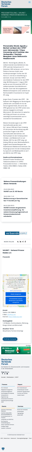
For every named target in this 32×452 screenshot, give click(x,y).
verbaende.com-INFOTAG (7, 419)
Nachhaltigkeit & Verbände (7, 393)
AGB (2, 438)
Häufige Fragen (5, 426)
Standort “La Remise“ (6, 428)
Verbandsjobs (20, 411)
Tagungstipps (20, 413)
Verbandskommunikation (7, 398)
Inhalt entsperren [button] (16, 294)
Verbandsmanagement (6, 391)
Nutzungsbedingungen (22, 438)
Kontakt (3, 377)
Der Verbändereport (22, 387)
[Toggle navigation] (30, 2)
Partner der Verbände (22, 409)
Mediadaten (10, 377)
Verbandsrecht (4, 395)
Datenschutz (7, 438)
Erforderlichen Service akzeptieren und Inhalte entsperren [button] (16, 300)
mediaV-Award (20, 395)
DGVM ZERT (20, 415)
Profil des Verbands (10, 339)
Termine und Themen (22, 393)
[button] (3, 449)
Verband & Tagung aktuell (23, 391)
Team (30, 438)
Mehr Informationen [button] (16, 291)
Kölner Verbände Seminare (7, 424)
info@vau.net (11, 314)
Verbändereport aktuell (22, 389)
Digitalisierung (4, 397)
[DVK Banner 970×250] (16, 348)
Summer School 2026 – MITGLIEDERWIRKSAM (6, 413)
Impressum (13, 438)
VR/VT (16, 377)
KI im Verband (4, 387)
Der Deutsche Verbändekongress (5, 422)
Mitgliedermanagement (6, 389)
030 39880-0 (12, 312)
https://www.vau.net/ (15, 317)
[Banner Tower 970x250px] (16, 28)
